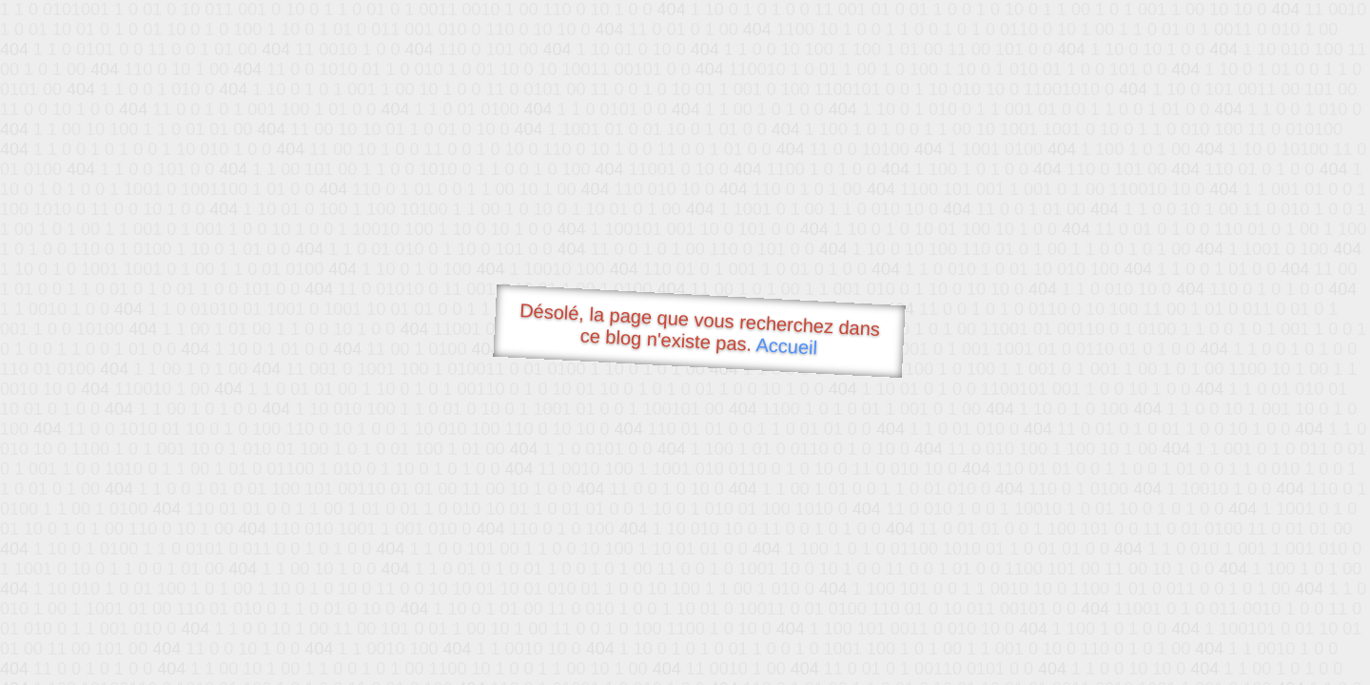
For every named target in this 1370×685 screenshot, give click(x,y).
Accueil (786, 346)
